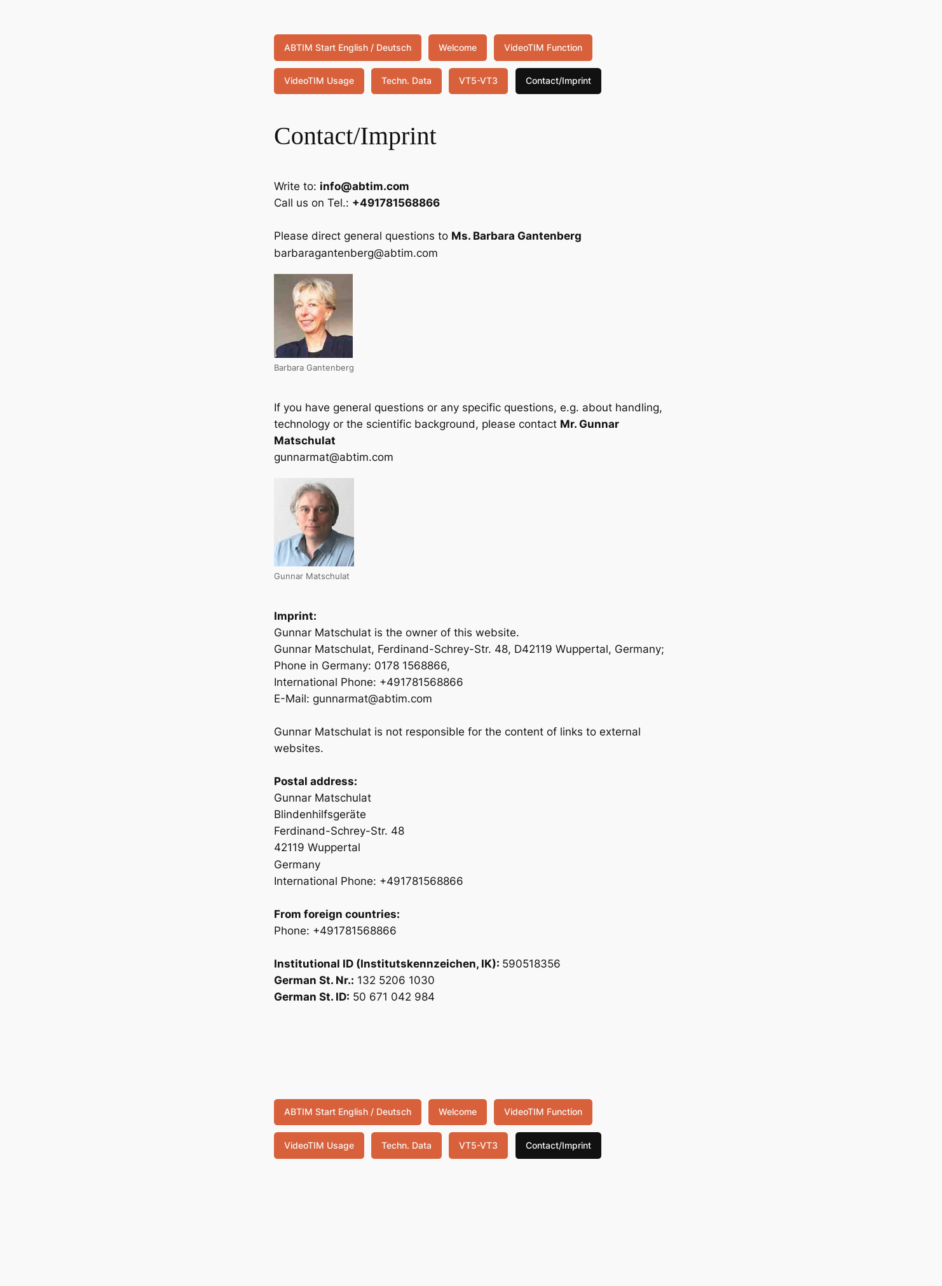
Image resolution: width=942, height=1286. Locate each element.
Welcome (458, 47)
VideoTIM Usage (319, 80)
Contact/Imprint (558, 80)
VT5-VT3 (478, 80)
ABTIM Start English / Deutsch (347, 47)
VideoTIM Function (543, 47)
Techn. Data (406, 80)
